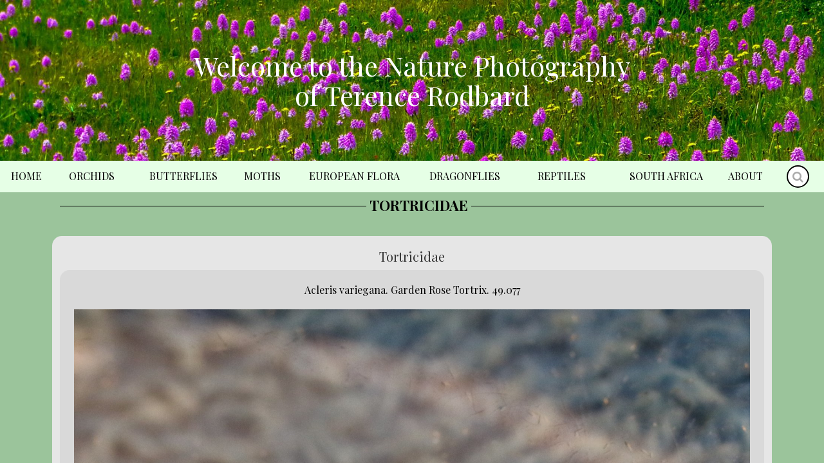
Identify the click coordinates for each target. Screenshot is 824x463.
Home (26, 176)
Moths (262, 176)
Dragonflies (464, 176)
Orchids (92, 176)
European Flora (354, 176)
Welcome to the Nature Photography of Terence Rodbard (412, 80)
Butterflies (183, 176)
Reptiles (562, 176)
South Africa (666, 176)
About (745, 176)
